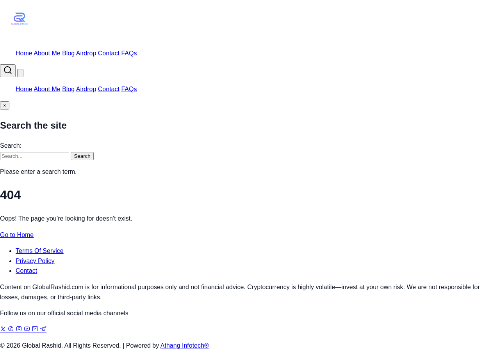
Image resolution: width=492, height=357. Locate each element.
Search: (10, 145)
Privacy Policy (35, 261)
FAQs (129, 53)
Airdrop (86, 53)
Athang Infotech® (184, 345)
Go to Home (17, 235)
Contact (108, 53)
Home (24, 53)
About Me (47, 53)
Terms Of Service (40, 250)
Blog (68, 53)
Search (82, 156)
